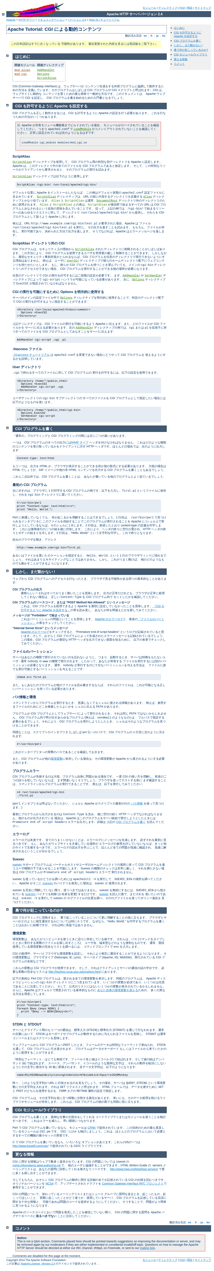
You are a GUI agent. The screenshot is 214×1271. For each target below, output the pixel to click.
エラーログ (21, 834)
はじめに (179, 28)
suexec (17, 864)
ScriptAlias (46, 78)
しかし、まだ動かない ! (188, 45)
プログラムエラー (26, 771)
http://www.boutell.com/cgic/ (31, 1146)
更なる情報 (180, 59)
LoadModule (82, 129)
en (145, 35)
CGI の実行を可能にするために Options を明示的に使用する (58, 292)
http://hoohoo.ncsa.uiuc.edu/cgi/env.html (74, 971)
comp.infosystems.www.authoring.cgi (37, 1165)
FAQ (182, 7)
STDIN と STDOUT (27, 1024)
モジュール (149, 7)
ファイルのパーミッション (33, 651)
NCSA (50, 1183)
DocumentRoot (107, 200)
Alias (147, 196)
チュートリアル (31, 354)
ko (164, 35)
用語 (189, 7)
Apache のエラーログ (109, 619)
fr (151, 35)
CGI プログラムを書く (187, 40)
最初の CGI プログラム (30, 485)
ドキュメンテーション (51, 19)
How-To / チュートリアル (104, 19)
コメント (179, 64)
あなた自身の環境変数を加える (117, 990)
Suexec (18, 859)
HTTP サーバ (26, 19)
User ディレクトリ (27, 367)
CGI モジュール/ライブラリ (190, 54)
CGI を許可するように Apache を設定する (187, 34)
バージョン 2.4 (77, 19)
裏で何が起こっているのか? (191, 49)
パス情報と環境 (24, 697)
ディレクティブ (167, 7)
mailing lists (147, 1248)
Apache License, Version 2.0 (38, 1263)
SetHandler (153, 275)
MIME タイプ (79, 442)
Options (43, 74)
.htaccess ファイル (27, 349)
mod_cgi (20, 74)
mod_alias (22, 70)
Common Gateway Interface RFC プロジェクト (133, 1183)
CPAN (92, 1127)
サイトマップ (203, 7)
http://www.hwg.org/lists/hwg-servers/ (134, 1169)
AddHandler (46, 70)
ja (157, 35)
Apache (10, 19)
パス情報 (137, 803)
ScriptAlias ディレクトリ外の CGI (39, 243)
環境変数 (56, 758)
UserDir (73, 260)
